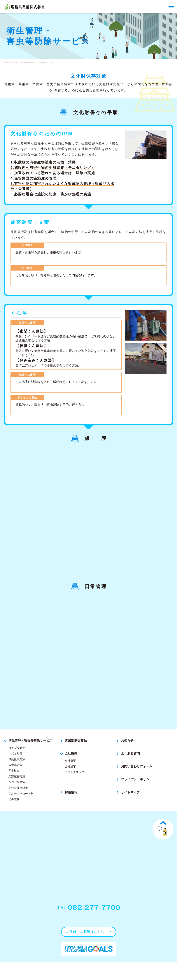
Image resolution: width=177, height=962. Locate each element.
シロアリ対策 (16, 771)
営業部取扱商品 (76, 730)
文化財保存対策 (18, 777)
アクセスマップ (74, 761)
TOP (6, 63)
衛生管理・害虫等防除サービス (23, 63)
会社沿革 (70, 756)
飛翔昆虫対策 (16, 748)
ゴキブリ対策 (16, 737)
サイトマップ (130, 782)
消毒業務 (14, 788)
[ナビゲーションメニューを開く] (171, 6)
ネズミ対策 (15, 743)
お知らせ (127, 730)
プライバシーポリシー (136, 769)
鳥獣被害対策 (16, 766)
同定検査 (14, 760)
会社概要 (70, 750)
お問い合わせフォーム (136, 756)
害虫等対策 (15, 754)
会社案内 (71, 743)
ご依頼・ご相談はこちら (85, 920)
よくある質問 (130, 743)
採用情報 (71, 782)
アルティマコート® (20, 783)
